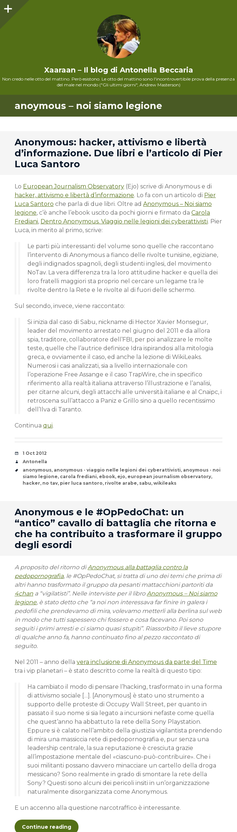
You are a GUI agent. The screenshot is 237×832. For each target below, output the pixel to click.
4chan (24, 593)
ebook (107, 476)
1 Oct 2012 (35, 453)
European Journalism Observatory (73, 186)
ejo (121, 476)
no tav (50, 483)
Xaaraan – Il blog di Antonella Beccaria (118, 70)
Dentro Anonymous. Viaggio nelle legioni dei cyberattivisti (124, 221)
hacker (31, 483)
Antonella (35, 461)
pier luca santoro (81, 483)
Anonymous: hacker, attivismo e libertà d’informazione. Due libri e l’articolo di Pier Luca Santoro (118, 153)
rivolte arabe (121, 483)
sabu (145, 483)
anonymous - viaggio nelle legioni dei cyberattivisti (117, 470)
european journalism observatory (169, 476)
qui (48, 425)
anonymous (37, 470)
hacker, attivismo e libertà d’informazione (74, 195)
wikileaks (164, 483)
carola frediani (78, 476)
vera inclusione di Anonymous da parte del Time (147, 662)
